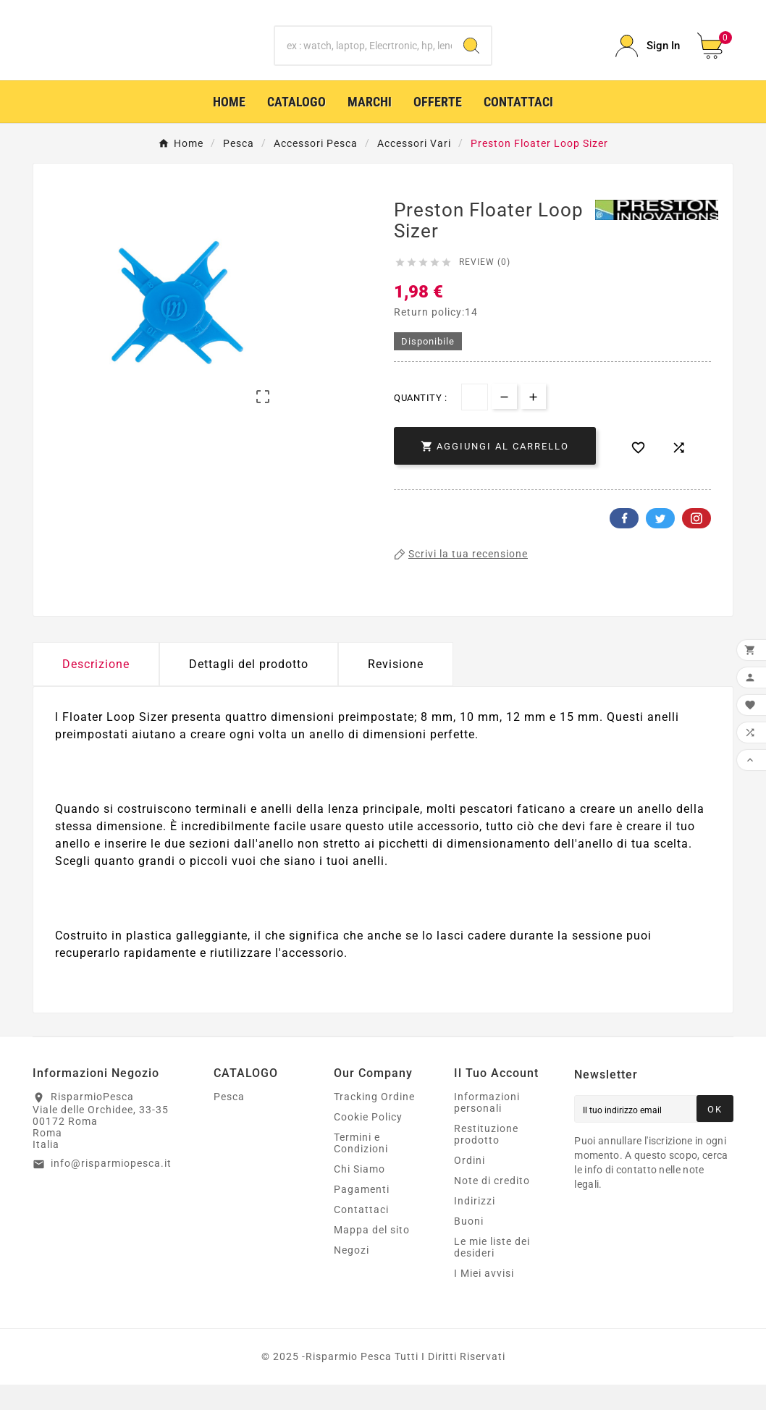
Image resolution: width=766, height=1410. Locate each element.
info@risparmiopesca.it (111, 1188)
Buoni (469, 1246)
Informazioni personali (487, 1127)
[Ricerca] (364, 58)
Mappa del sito (372, 1255)
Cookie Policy (368, 1142)
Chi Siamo (359, 1194)
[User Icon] (647, 59)
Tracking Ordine (374, 1122)
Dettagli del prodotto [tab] (248, 689)
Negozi (351, 1275)
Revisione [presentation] (396, 689)
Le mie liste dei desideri (492, 1272)
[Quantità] (474, 422)
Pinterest (696, 543)
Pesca (229, 1122)
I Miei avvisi (484, 1298)
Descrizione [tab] (96, 689)
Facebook (624, 543)
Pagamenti (362, 1214)
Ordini (469, 1185)
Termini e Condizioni (361, 1168)
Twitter (660, 543)
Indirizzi (474, 1226)
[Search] (471, 59)
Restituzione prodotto (486, 1159)
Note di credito (492, 1206)
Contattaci (361, 1235)
